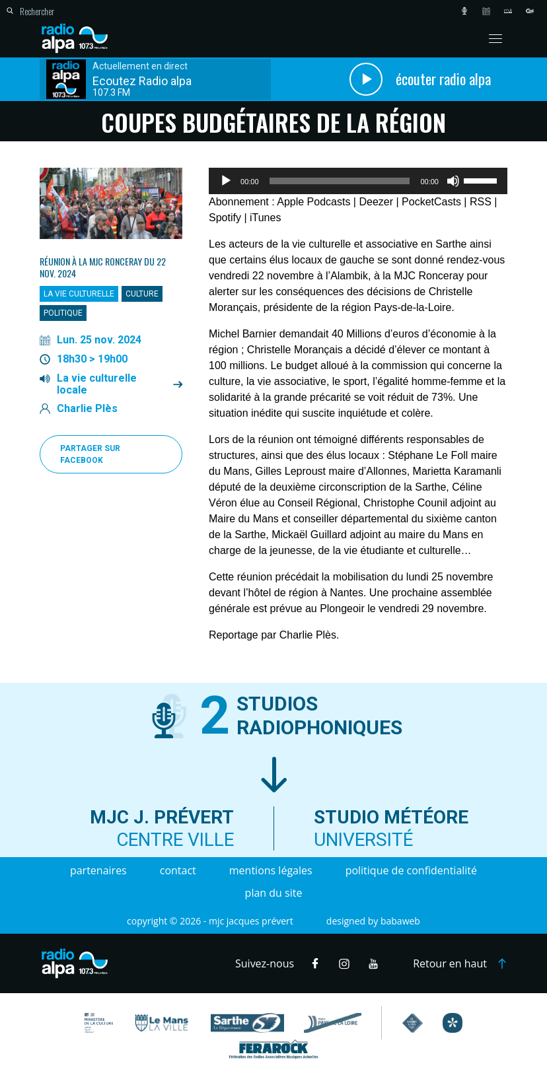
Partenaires (98, 870)
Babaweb (400, 921)
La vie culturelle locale (97, 384)
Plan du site (274, 893)
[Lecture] (226, 181)
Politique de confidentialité (411, 870)
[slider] (340, 181)
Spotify (225, 217)
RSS (481, 201)
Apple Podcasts (313, 201)
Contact (178, 870)
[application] (358, 181)
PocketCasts (431, 201)
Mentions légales (270, 870)
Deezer (376, 201)
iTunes (265, 217)
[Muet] (453, 181)
